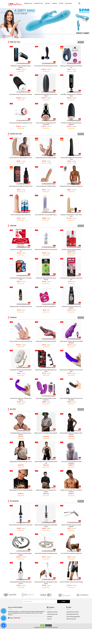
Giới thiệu (49, 616)
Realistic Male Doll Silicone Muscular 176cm (21, 461)
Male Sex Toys (15, 42)
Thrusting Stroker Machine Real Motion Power (20, 123)
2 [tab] (46, 36)
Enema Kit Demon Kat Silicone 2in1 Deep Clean (20, 525)
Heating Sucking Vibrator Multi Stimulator (46, 157)
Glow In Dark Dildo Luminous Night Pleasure (46, 214)
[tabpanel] (46, 22)
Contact (49, 619)
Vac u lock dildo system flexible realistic (46, 186)
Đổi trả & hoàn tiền (71, 619)
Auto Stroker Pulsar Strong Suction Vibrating (21, 94)
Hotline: (14, 618)
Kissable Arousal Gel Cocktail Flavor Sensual (21, 306)
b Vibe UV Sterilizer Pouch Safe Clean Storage (71, 582)
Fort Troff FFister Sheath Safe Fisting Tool (71, 553)
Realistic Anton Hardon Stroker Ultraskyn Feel (71, 186)
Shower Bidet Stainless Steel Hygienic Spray (46, 553)
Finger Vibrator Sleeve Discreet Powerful (46, 341)
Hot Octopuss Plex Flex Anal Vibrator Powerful (46, 65)
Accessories (14, 501)
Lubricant (13, 226)
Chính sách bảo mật (52, 614)
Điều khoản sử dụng (52, 612)
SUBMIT (64, 601)
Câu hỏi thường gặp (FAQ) (73, 616)
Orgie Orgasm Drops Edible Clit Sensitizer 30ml (20, 186)
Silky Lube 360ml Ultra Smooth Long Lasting (46, 249)
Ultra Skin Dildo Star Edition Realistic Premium (20, 157)
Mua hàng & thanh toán (73, 614)
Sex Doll (13, 409)
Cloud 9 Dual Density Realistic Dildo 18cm (21, 214)
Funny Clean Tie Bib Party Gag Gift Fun (46, 306)
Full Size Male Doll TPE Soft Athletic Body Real (20, 490)
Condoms (13, 317)
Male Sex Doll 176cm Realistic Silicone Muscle (46, 433)
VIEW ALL (80, 42)
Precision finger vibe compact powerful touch (20, 341)
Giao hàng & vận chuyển (73, 612)
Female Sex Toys (16, 134)
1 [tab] (45, 36)
